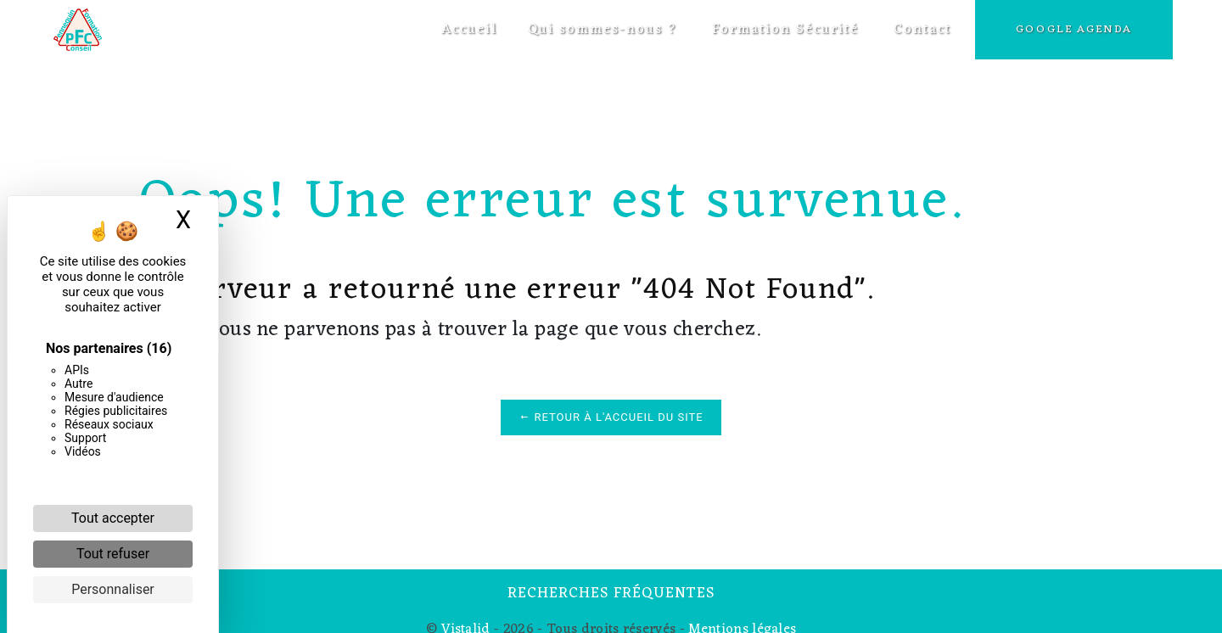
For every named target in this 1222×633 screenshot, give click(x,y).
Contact (921, 30)
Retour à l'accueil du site (611, 417)
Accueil (468, 30)
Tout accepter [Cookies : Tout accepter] (112, 518)
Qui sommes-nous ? (600, 30)
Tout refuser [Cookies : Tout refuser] (112, 554)
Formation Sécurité (783, 30)
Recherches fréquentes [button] (611, 594)
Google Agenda (1072, 29)
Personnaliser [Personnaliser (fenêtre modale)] (112, 589)
